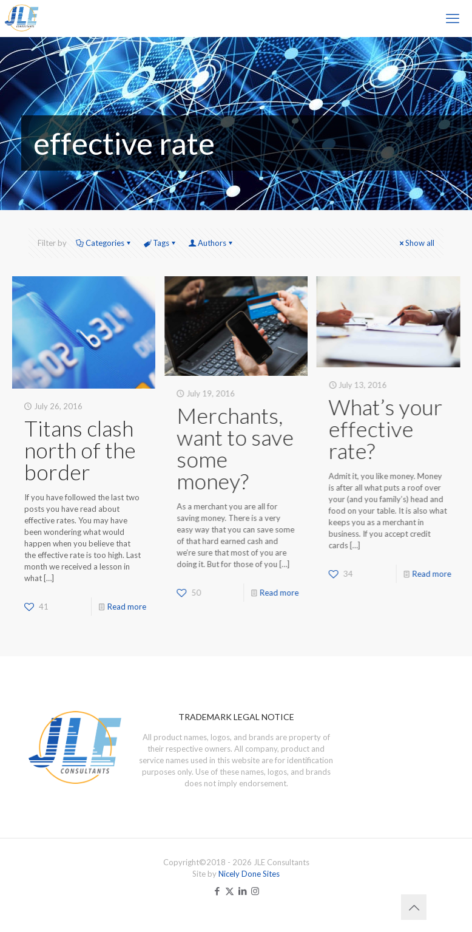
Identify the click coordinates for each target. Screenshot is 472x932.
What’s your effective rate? (385, 428)
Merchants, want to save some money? (234, 448)
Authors (211, 243)
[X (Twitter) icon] (229, 890)
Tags (160, 243)
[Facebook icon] (216, 890)
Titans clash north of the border (80, 450)
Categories (104, 243)
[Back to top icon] (413, 907)
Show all (415, 243)
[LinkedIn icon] (242, 890)
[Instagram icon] (255, 890)
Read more (126, 606)
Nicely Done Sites (249, 874)
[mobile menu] (452, 18)
